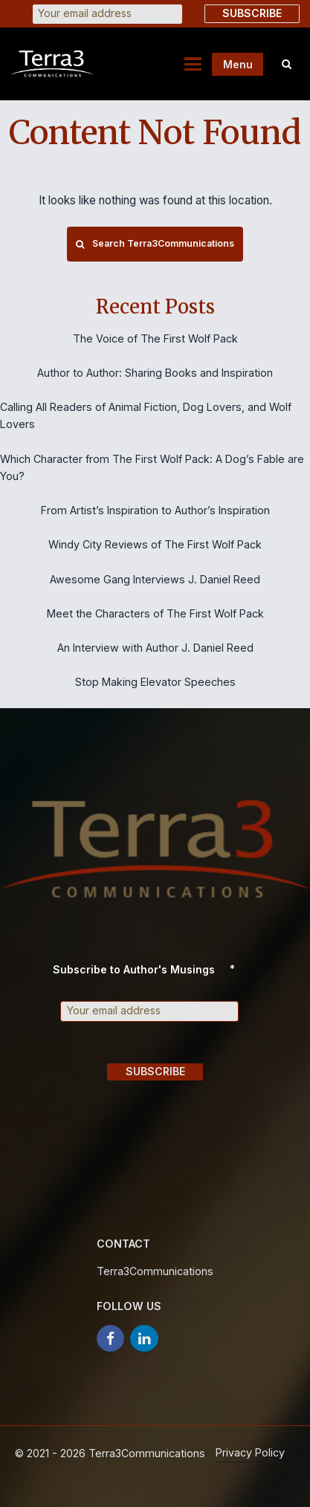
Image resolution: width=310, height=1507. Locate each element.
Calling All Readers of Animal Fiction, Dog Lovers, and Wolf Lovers (145, 415)
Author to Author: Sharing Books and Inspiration (155, 372)
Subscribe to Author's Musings (150, 968)
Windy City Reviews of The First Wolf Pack (155, 544)
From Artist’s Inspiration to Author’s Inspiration (155, 510)
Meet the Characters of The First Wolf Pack (155, 613)
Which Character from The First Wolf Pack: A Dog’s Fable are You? (152, 467)
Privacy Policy (250, 1452)
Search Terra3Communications (155, 243)
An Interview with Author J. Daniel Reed (155, 647)
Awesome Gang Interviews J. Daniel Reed (155, 579)
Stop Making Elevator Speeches (155, 681)
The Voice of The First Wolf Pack (155, 338)
